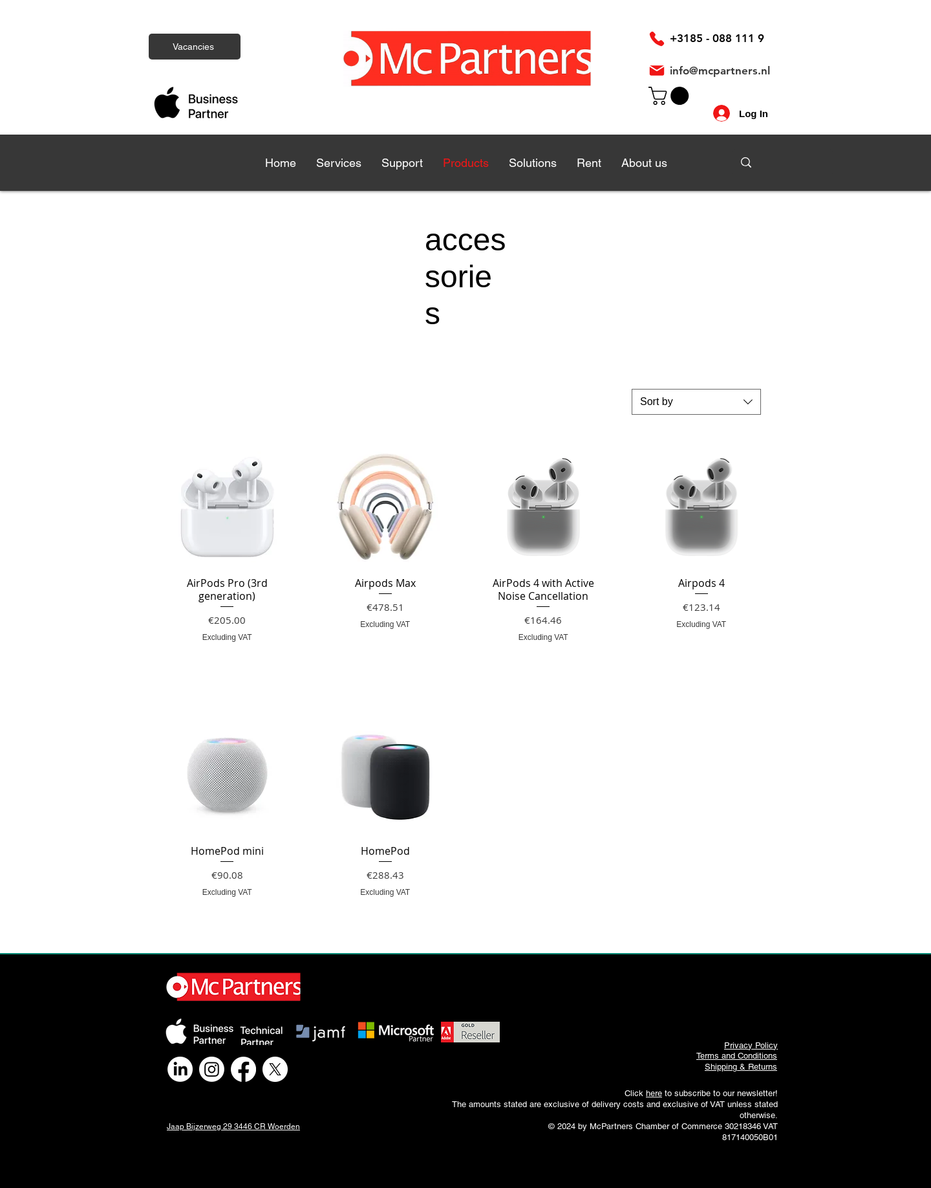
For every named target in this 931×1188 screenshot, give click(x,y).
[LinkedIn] (180, 1069)
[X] (275, 1069)
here (654, 1093)
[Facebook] (243, 1069)
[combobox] (696, 402)
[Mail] (656, 70)
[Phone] (656, 38)
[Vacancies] (195, 47)
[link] (670, 96)
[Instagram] (211, 1069)
